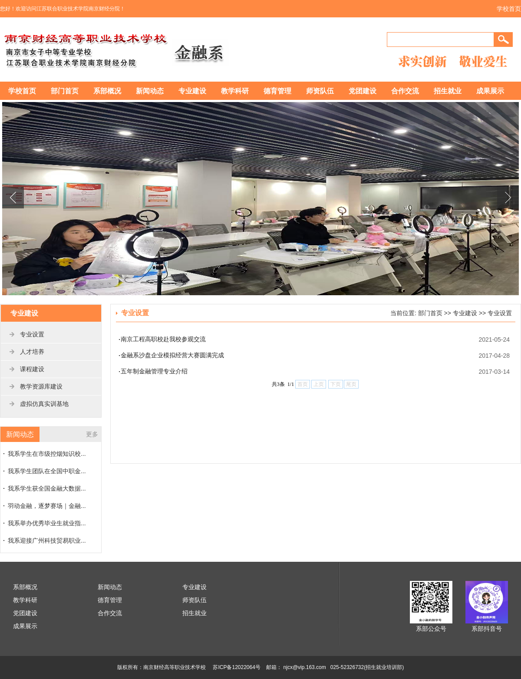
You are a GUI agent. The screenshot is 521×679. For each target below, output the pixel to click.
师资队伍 (320, 91)
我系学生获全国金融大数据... (47, 488)
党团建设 (362, 91)
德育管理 (277, 91)
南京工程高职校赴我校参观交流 (163, 339)
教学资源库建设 (41, 386)
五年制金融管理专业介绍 (154, 371)
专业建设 (192, 91)
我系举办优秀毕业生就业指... (47, 523)
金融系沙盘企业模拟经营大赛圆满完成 (172, 355)
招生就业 (448, 91)
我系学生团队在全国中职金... (47, 471)
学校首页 (509, 8)
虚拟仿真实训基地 (44, 403)
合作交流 (405, 91)
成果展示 (490, 91)
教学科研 (235, 91)
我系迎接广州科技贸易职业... (47, 540)
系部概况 (107, 91)
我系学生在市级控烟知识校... (47, 453)
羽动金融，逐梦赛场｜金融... (47, 505)
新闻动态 (150, 91)
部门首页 (65, 91)
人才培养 (32, 351)
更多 (92, 434)
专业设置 (32, 334)
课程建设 (32, 369)
